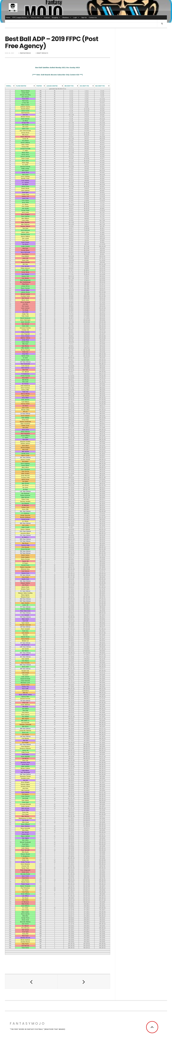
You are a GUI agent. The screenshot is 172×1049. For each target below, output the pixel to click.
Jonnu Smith (25, 655)
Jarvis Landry (25, 212)
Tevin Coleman (25, 216)
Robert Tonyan (25, 884)
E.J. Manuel (25, 926)
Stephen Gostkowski (25, 421)
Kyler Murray (25, 346)
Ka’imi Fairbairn (25, 415)
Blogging (56, 17)
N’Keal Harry (25, 419)
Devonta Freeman (25, 166)
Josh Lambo (25, 525)
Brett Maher (25, 461)
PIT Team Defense (25, 607)
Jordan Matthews (25, 704)
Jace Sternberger (25, 772)
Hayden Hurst (25, 579)
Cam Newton (25, 278)
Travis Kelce (25, 99)
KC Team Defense (25, 591)
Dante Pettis (25, 260)
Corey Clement (25, 796)
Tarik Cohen (25, 174)
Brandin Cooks (25, 178)
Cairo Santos (25, 633)
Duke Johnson (25, 400)
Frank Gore (25, 631)
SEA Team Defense (25, 599)
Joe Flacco (25, 405)
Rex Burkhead (25, 493)
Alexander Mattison (25, 922)
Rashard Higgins (25, 784)
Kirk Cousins (25, 306)
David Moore (25, 690)
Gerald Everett (25, 519)
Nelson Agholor (25, 595)
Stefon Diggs (25, 162)
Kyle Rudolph (25, 274)
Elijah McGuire (25, 497)
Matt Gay (25, 692)
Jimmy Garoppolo (25, 302)
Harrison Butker (25, 403)
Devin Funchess (25, 388)
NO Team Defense (25, 553)
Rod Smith (25, 798)
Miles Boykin (25, 852)
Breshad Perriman (25, 698)
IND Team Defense (25, 551)
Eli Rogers (25, 563)
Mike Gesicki (25, 451)
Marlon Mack (25, 152)
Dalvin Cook (25, 128)
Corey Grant (25, 802)
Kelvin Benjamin (25, 864)
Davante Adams (25, 109)
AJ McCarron (25, 902)
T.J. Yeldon (25, 437)
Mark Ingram (25, 170)
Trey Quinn (25, 674)
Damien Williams (25, 142)
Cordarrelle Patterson (25, 730)
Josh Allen (25, 304)
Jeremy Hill (25, 750)
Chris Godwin (25, 206)
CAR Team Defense (25, 647)
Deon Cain (25, 760)
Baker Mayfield (25, 222)
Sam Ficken (25, 900)
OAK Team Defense (25, 774)
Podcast (47, 17)
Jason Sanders (25, 603)
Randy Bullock (25, 639)
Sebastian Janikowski (25, 724)
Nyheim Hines (25, 356)
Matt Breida (25, 380)
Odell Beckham (25, 112)
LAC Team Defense (25, 491)
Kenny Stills (25, 509)
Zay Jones (25, 487)
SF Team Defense (25, 643)
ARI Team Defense (25, 669)
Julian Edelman (25, 190)
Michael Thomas (25, 117)
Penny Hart (25, 812)
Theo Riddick (25, 716)
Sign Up (84, 17)
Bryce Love (25, 732)
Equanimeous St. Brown (25, 818)
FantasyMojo (27, 1023)
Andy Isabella (25, 659)
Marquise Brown (25, 597)
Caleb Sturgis (25, 673)
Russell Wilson (25, 250)
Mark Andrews (25, 368)
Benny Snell (25, 666)
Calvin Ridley (25, 220)
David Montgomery (25, 280)
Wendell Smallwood (25, 842)
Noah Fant (25, 392)
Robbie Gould (25, 425)
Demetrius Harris (25, 762)
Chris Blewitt (25, 734)
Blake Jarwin (25, 619)
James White (25, 202)
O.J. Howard (25, 182)
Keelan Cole (25, 860)
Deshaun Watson (25, 226)
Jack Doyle (25, 312)
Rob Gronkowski (25, 364)
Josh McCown (25, 946)
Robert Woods (25, 188)
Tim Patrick (25, 890)
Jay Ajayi (25, 489)
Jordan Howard (25, 246)
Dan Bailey (25, 481)
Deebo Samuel (25, 806)
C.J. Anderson (25, 513)
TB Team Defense (25, 700)
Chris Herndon (25, 266)
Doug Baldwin (25, 256)
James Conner (25, 111)
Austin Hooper (25, 242)
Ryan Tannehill (25, 850)
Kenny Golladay (25, 176)
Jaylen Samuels (25, 322)
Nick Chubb (25, 124)
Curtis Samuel (25, 366)
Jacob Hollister (25, 792)
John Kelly (25, 710)
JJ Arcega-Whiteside (25, 804)
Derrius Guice (25, 186)
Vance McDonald (25, 252)
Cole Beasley (25, 738)
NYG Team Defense (25, 744)
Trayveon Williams (25, 609)
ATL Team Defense (25, 657)
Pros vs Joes (36, 17)
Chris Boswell (25, 547)
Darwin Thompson (25, 886)
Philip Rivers (25, 284)
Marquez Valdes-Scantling (25, 593)
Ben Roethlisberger (25, 282)
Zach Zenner (25, 924)
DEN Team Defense (25, 539)
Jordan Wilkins (25, 846)
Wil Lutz (25, 411)
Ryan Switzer (25, 800)
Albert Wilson (25, 467)
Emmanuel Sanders (25, 328)
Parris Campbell (25, 629)
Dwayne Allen (25, 834)
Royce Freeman (25, 288)
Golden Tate (25, 314)
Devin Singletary (25, 463)
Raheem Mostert (25, 854)
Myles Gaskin (25, 912)
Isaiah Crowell (25, 527)
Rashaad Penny (25, 234)
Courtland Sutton (25, 296)
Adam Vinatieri (25, 473)
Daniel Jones (25, 872)
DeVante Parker (25, 589)
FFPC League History (20, 17)
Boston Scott (25, 920)
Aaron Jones (25, 160)
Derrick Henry (25, 154)
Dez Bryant (25, 898)
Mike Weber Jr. (25, 720)
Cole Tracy (25, 858)
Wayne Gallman (25, 836)
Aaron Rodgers (25, 214)
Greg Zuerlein (25, 395)
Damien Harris (25, 360)
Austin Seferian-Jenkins (25, 694)
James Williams (25, 824)
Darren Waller (25, 810)
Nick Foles (25, 370)
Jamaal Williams (25, 435)
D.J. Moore (25, 204)
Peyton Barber (25, 465)
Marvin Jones (25, 300)
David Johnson (25, 119)
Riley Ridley (25, 830)
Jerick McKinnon (25, 230)
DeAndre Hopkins (25, 107)
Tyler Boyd (25, 228)
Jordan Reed (25, 340)
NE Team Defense (25, 575)
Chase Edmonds (25, 680)
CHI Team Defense (25, 362)
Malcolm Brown (25, 637)
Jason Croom (25, 876)
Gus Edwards (25, 503)
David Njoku (25, 192)
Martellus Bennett (25, 938)
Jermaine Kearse (25, 786)
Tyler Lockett (25, 238)
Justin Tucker (25, 407)
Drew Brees (25, 254)
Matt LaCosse (25, 808)
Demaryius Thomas (25, 776)
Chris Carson (25, 200)
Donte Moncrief (25, 475)
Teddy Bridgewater (25, 870)
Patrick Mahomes (25, 136)
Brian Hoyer (25, 936)
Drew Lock (25, 702)
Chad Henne (25, 878)
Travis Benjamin (25, 746)
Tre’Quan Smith (25, 477)
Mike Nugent (25, 718)
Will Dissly (25, 706)
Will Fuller (25, 264)
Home (8, 17)
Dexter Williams (25, 894)
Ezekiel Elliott (25, 93)
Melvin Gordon (25, 105)
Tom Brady (25, 310)
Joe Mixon (25, 120)
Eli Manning (25, 505)
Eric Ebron (25, 184)
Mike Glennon (25, 816)
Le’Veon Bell (25, 103)
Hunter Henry (25, 172)
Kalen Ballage (25, 417)
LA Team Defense (25, 413)
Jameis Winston (25, 262)
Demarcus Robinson (25, 748)
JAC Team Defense (25, 457)
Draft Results (42, 53)
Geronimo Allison (25, 533)
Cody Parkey (25, 892)
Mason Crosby (25, 455)
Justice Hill (25, 605)
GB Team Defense (25, 627)
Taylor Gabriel (25, 623)
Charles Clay (25, 686)
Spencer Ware (25, 696)
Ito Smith (25, 358)
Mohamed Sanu (25, 569)
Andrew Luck (25, 196)
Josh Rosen (25, 585)
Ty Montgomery (25, 856)
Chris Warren (25, 661)
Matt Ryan (25, 248)
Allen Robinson (25, 224)
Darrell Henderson (25, 318)
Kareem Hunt (25, 276)
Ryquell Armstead (25, 678)
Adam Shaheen (25, 826)
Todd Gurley (25, 101)
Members (66, 17)
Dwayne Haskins (25, 583)
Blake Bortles (25, 904)
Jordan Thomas (25, 862)
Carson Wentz (25, 272)
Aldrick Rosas (25, 479)
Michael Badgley (25, 447)
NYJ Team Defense (25, 613)
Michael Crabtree (25, 768)
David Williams (25, 906)
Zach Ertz (25, 114)
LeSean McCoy (25, 286)
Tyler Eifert (25, 439)
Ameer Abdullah (25, 756)
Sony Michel (25, 140)
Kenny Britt (25, 934)
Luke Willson (25, 896)
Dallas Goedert (25, 332)
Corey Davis (25, 240)
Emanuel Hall (25, 866)
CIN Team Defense (25, 736)
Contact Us (93, 17)
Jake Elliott (25, 427)
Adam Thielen (25, 144)
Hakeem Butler (25, 587)
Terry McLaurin (25, 928)
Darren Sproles (25, 914)
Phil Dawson (25, 794)
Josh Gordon (25, 649)
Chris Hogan (25, 814)
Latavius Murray (25, 292)
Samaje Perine (25, 918)
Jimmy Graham (25, 336)
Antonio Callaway (25, 529)
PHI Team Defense (25, 541)
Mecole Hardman (25, 940)
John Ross (25, 788)
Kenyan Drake (25, 210)
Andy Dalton (25, 378)
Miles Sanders (25, 348)
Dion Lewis (25, 382)
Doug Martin (25, 844)
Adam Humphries (25, 423)
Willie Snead (25, 822)
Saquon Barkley (25, 91)
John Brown (25, 485)
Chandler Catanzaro (25, 625)
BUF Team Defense (25, 601)
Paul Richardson (25, 888)
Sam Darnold (25, 324)
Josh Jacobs (25, 208)
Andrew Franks (25, 684)
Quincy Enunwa (25, 559)
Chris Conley (25, 910)
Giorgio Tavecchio (25, 515)
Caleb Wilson (25, 770)
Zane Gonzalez (25, 663)
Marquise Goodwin (25, 441)
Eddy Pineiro (25, 944)
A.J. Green (25, 164)
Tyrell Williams (25, 402)
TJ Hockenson (25, 374)
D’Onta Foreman (25, 376)
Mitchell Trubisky (25, 294)
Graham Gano (25, 507)
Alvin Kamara (25, 97)
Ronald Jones (25, 453)
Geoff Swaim (25, 754)
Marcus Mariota (25, 393)
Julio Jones (25, 126)
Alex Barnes (25, 651)
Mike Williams (25, 218)
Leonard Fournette (25, 148)
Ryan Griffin (25, 688)
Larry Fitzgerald (25, 334)
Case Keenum (25, 571)
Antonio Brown (25, 132)
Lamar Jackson (25, 308)
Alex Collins (25, 840)
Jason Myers (25, 445)
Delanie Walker (25, 290)
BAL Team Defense (25, 511)
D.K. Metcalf (25, 372)
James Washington (25, 320)
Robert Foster (25, 499)
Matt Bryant (25, 543)
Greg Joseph (25, 577)
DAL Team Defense (25, 581)
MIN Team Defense (25, 523)
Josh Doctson (25, 880)
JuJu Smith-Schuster (25, 130)
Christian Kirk (25, 330)
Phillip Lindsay (25, 168)
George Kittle (25, 122)
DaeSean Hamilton (25, 501)
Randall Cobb (25, 671)
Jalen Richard (25, 483)
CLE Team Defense (25, 535)
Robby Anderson (25, 268)
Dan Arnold (25, 820)
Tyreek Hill (25, 138)
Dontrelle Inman (25, 778)
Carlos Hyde (25, 326)
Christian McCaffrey (25, 95)
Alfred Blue (25, 916)
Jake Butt (25, 740)
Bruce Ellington (25, 782)
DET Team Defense (25, 653)
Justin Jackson (25, 676)
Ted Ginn (25, 635)
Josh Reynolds (25, 722)
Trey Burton (25, 244)
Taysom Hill (25, 561)
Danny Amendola (25, 828)
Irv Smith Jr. (25, 537)
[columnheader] (10, 86)
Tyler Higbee (25, 838)
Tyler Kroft (25, 621)
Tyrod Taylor (25, 932)
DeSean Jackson (25, 443)
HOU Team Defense (25, 531)
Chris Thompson (25, 469)
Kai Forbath (25, 742)
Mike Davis (25, 344)
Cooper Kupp (25, 194)
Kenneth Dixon (25, 565)
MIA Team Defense (25, 728)
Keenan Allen (25, 146)
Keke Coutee (25, 316)
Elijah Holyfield (25, 766)
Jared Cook (25, 198)
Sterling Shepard (25, 350)
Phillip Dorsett (25, 752)
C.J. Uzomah (25, 615)
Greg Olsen (25, 354)
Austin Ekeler (25, 342)
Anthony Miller (25, 390)
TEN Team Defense (25, 617)
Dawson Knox (25, 573)
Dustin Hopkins (25, 557)
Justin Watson (25, 848)
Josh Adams (25, 708)
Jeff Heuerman (25, 645)
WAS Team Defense (25, 664)
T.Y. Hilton (25, 150)
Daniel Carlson (25, 555)
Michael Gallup (25, 409)
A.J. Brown (25, 521)
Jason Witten (25, 397)
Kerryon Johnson (25, 156)
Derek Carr (25, 352)
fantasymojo (25, 53)
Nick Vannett (25, 832)
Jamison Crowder (25, 459)
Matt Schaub (25, 930)
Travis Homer (25, 947)
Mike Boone (25, 726)
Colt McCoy (25, 758)
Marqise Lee (25, 641)
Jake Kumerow (25, 790)
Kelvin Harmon (25, 714)
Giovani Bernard (25, 549)
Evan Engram (25, 180)
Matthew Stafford (25, 338)
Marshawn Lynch (25, 683)
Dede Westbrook (25, 386)
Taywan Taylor (25, 868)
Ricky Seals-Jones (25, 611)
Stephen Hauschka (25, 567)
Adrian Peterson (25, 431)
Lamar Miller (25, 270)
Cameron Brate (25, 545)
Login (76, 17)
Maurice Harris (25, 882)
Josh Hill (25, 780)
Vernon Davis (25, 764)
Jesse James (25, 429)
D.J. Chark (25, 908)
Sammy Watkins (25, 236)
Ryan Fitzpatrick (25, 433)
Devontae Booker (25, 874)
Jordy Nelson (25, 712)
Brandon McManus (25, 517)
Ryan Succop (25, 471)
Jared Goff (25, 258)
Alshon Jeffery (25, 232)
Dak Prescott (25, 298)
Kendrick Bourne (25, 942)
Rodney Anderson (25, 495)
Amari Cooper (25, 158)
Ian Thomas (25, 383)
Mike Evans (25, 134)
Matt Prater (25, 449)
